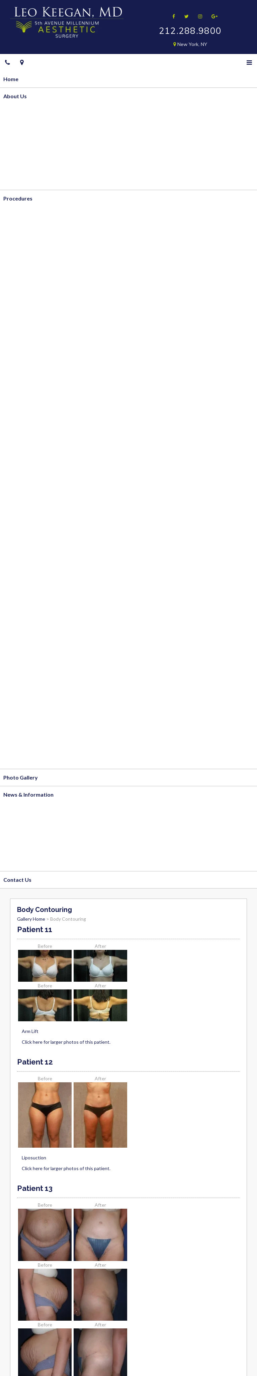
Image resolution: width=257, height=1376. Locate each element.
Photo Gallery (20, 777)
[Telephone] (7, 62)
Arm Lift (30, 1031)
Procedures (17, 198)
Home (10, 79)
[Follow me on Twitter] (184, 16)
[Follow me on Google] (212, 16)
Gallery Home (31, 919)
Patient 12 (35, 1061)
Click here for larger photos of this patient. (66, 1042)
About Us (15, 96)
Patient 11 (34, 929)
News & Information (28, 794)
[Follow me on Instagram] (198, 16)
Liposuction (34, 1157)
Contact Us (17, 879)
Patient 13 (35, 1188)
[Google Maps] (22, 62)
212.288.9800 (190, 30)
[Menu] (249, 62)
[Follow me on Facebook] (171, 16)
